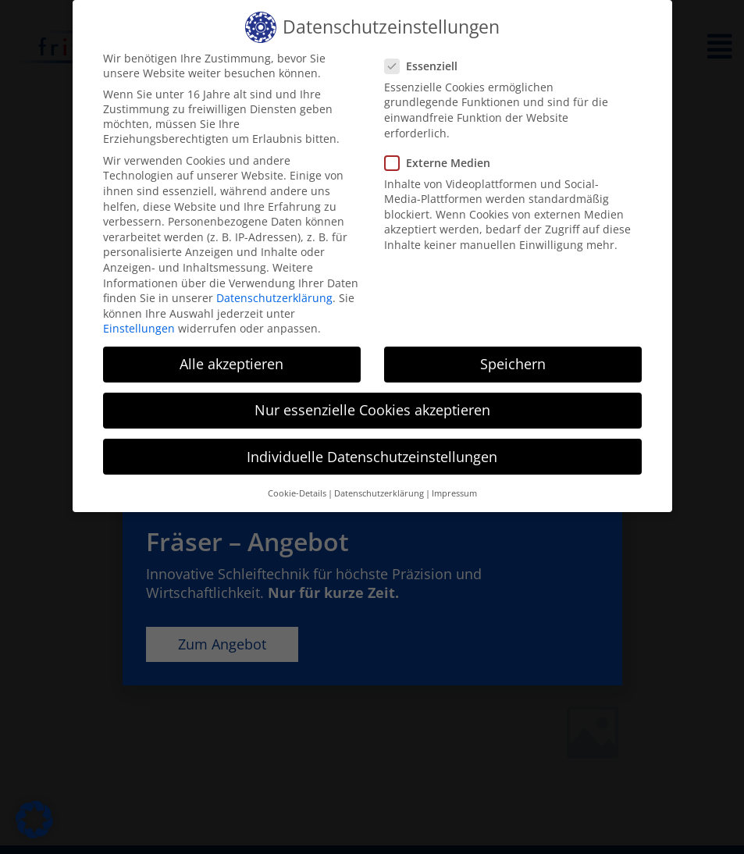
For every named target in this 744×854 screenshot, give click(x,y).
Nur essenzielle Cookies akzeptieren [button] (372, 409)
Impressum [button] (454, 493)
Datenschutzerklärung (274, 297)
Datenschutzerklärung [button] (379, 493)
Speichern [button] (513, 363)
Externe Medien (442, 162)
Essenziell (426, 66)
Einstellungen (139, 328)
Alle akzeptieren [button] (231, 363)
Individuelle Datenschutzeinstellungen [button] (372, 456)
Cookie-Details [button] (297, 493)
